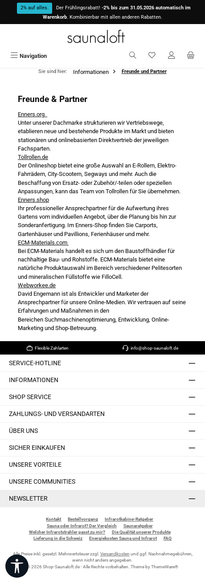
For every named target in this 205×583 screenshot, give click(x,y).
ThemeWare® (164, 566)
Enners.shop (33, 199)
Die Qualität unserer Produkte (141, 532)
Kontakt (53, 519)
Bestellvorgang (83, 519)
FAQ (168, 538)
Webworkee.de (37, 285)
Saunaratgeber (138, 525)
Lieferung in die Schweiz (57, 538)
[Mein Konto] (171, 56)
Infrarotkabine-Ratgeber (129, 519)
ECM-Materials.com (43, 242)
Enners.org (32, 114)
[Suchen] (133, 56)
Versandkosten (115, 553)
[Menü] (28, 56)
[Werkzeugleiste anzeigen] (17, 566)
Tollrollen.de (33, 157)
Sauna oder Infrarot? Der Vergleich (82, 525)
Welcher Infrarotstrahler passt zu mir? (67, 532)
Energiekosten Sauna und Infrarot (123, 538)
